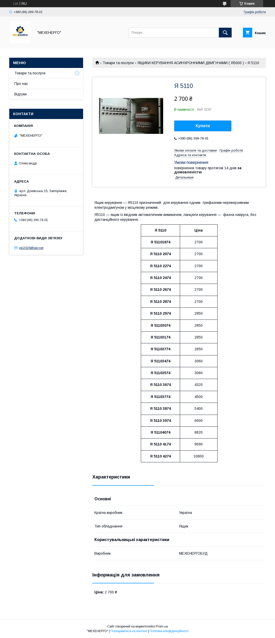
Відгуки (20, 94)
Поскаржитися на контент (129, 631)
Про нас (21, 84)
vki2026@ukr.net (31, 248)
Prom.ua (162, 626)
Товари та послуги (118, 63)
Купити (203, 126)
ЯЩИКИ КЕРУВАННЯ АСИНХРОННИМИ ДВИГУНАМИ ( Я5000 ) (191, 63)
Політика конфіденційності (169, 631)
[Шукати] (225, 32)
